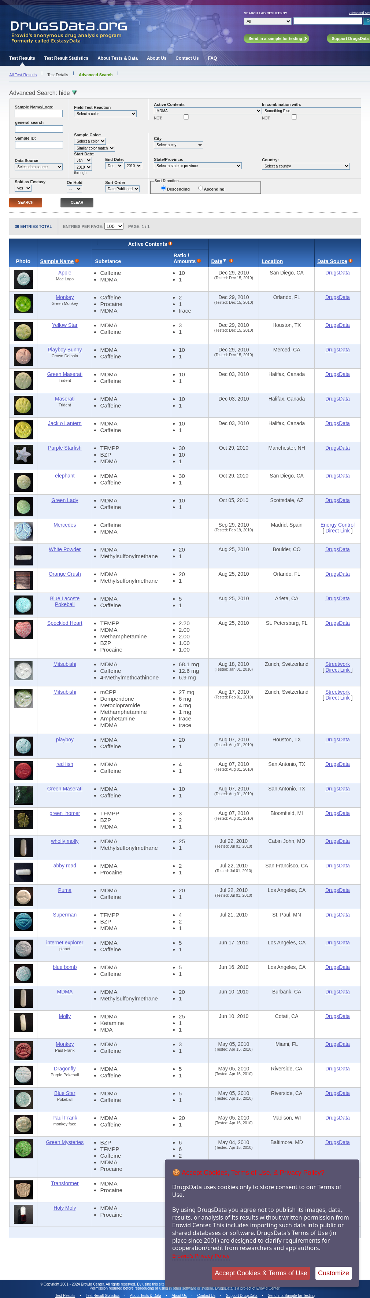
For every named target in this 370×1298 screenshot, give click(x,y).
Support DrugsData (242, 1296)
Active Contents (169, 104)
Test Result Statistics (66, 58)
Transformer (65, 1183)
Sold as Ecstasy (30, 182)
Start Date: (84, 154)
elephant (65, 476)
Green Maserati (64, 374)
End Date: (114, 159)
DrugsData (337, 273)
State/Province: (168, 159)
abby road (64, 866)
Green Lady (64, 500)
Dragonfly (65, 1069)
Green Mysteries (65, 1142)
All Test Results (23, 75)
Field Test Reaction (92, 107)
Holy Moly (64, 1208)
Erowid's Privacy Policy (201, 1255)
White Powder (65, 549)
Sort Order (115, 182)
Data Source (26, 160)
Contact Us (187, 58)
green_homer (64, 813)
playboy (65, 739)
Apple (64, 273)
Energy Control (338, 525)
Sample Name (57, 261)
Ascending (214, 189)
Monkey (65, 297)
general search (29, 122)
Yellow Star (65, 325)
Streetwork (337, 664)
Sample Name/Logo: (34, 107)
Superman (65, 915)
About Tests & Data (117, 58)
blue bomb (65, 967)
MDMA (65, 992)
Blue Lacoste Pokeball (64, 601)
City (158, 138)
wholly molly (64, 841)
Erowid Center (268, 1288)
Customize (333, 1273)
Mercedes (64, 525)
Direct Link (338, 531)
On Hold (74, 182)
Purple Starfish (65, 448)
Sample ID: (25, 138)
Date (216, 261)
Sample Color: (87, 135)
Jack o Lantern (65, 423)
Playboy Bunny (65, 350)
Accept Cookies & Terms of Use (261, 1273)
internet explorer (64, 942)
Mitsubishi (64, 664)
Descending (178, 189)
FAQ (212, 58)
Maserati (65, 399)
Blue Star (64, 1093)
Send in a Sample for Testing (291, 1296)
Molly (65, 1016)
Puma (65, 890)
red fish (64, 764)
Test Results (22, 58)
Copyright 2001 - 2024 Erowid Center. (74, 1284)
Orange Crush (65, 574)
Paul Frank (64, 1118)
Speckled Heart (64, 623)
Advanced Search (95, 75)
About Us (156, 58)
